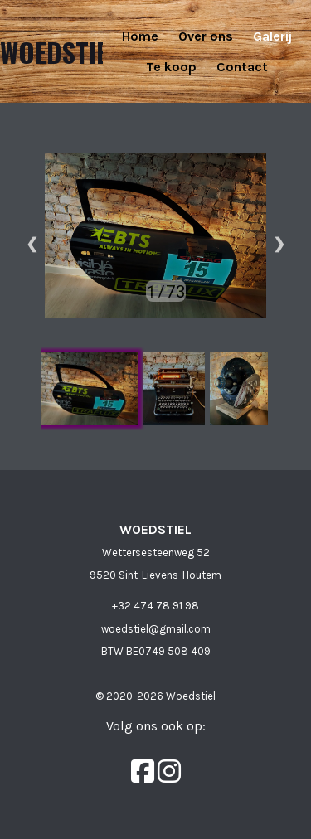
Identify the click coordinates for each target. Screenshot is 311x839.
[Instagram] (169, 771)
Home (140, 36)
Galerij (272, 36)
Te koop (171, 67)
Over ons (205, 36)
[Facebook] (144, 771)
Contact (242, 67)
